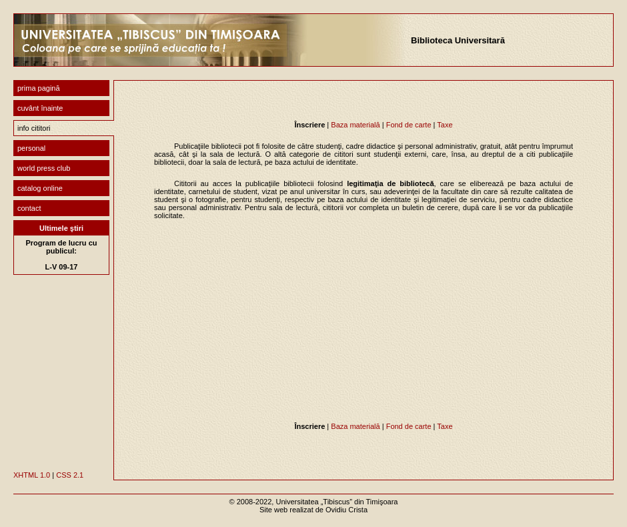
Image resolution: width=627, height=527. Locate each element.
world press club (43, 168)
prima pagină (38, 88)
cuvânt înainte (40, 108)
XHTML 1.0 (31, 475)
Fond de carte (409, 125)
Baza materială (355, 125)
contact (29, 208)
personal (31, 148)
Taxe (444, 125)
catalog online (40, 188)
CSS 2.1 (69, 475)
